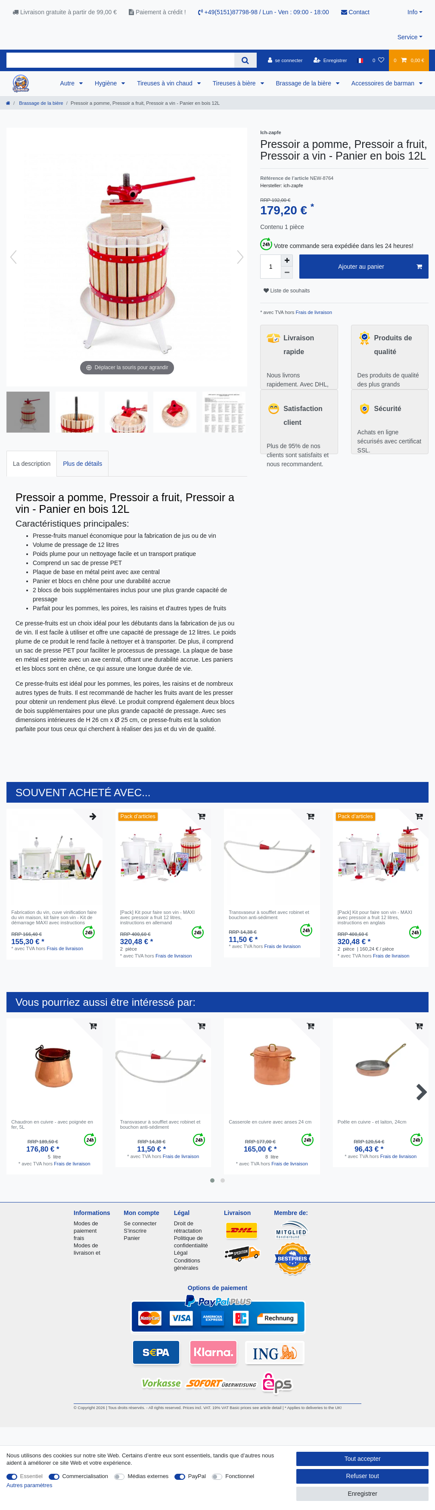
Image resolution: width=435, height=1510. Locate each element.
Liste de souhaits (287, 291)
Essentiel (31, 1476)
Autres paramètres (29, 1485)
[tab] (31, 463)
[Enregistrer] (330, 60)
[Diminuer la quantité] (287, 273)
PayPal (197, 1476)
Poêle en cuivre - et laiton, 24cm (372, 1121)
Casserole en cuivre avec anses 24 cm (270, 1121)
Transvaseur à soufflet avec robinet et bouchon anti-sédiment (269, 915)
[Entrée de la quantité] (270, 266)
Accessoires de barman (383, 83)
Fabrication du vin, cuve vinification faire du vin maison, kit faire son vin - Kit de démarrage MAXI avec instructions (53, 918)
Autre (68, 83)
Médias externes (147, 1476)
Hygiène (106, 83)
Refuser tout (362, 1475)
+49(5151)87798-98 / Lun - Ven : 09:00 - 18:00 (263, 12)
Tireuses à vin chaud (165, 83)
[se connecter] (285, 60)
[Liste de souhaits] (378, 60)
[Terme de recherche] (120, 60)
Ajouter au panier (380, 267)
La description (31, 463)
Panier (132, 1238)
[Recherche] (245, 60)
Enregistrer (362, 1493)
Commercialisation (85, 1476)
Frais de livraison (313, 312)
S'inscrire (135, 1230)
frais (79, 1238)
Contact (355, 12)
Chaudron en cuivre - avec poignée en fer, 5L (52, 1124)
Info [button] (412, 12)
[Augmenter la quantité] (287, 260)
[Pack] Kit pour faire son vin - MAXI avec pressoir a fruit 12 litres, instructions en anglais (375, 918)
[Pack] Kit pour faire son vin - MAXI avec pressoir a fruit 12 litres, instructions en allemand (157, 918)
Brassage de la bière (304, 83)
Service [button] (408, 37)
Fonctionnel (239, 1476)
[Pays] (360, 60)
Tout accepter (363, 1458)
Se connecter (140, 1223)
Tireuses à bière (235, 83)
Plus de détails (82, 463)
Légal (181, 1252)
